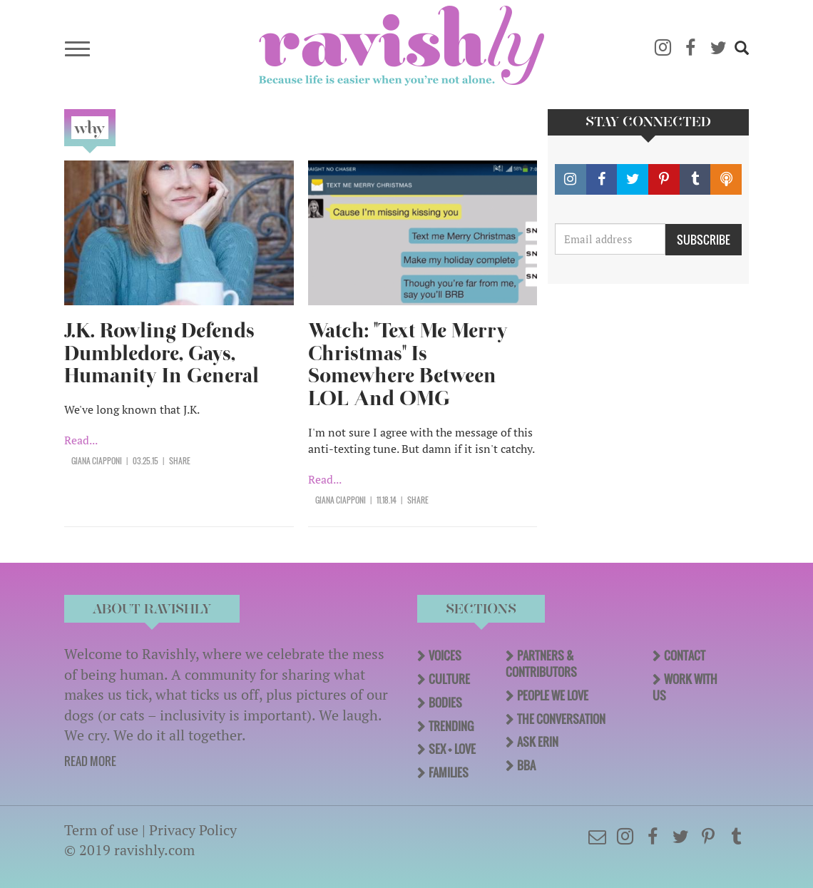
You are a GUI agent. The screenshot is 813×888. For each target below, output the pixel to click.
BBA (526, 765)
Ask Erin (537, 741)
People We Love (552, 695)
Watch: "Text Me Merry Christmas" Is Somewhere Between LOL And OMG (408, 365)
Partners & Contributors (541, 663)
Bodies (445, 702)
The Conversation (561, 719)
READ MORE (90, 761)
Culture (449, 679)
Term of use (101, 829)
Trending (451, 726)
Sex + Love (452, 748)
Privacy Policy (193, 829)
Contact (684, 655)
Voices (445, 655)
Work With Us (685, 687)
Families (449, 772)
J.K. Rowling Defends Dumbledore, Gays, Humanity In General (161, 353)
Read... (81, 440)
